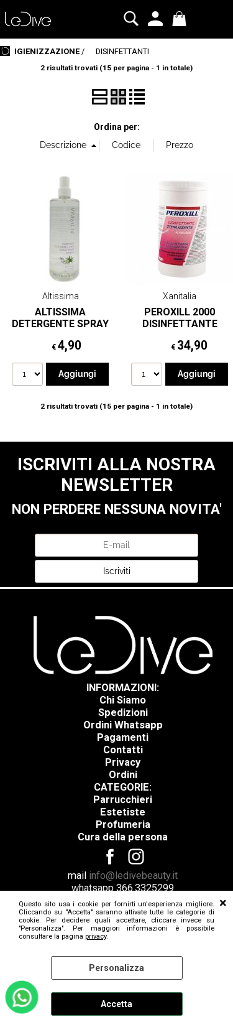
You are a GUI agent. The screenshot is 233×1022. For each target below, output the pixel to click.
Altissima (60, 296)
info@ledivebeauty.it (133, 875)
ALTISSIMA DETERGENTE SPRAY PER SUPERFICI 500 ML (60, 330)
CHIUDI (223, 903)
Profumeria (123, 824)
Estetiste (122, 812)
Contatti (123, 750)
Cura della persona (123, 837)
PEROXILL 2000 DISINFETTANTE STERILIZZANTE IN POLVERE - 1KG (179, 330)
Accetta (116, 1004)
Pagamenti (122, 737)
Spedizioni (123, 712)
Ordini (123, 775)
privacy (95, 936)
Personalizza (116, 968)
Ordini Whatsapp (123, 725)
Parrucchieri (122, 800)
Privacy (122, 762)
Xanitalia (179, 296)
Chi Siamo (122, 700)
